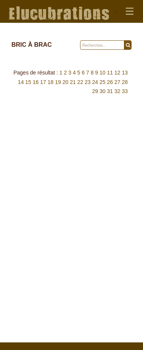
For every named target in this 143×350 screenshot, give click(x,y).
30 (103, 91)
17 (43, 82)
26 (110, 82)
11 (110, 73)
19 (58, 82)
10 (103, 73)
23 (88, 82)
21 (73, 82)
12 (117, 73)
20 (66, 82)
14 (21, 82)
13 (125, 73)
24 (95, 82)
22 (80, 82)
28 (125, 82)
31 (110, 91)
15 (28, 82)
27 (117, 82)
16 (36, 82)
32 (117, 91)
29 (95, 91)
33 (125, 91)
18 (51, 82)
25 (103, 82)
